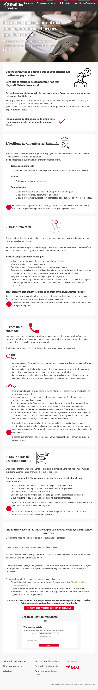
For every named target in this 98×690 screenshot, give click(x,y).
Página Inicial (13, 3)
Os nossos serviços (46, 3)
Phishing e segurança (12, 666)
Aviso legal (8, 671)
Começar (28, 3)
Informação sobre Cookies (14, 661)
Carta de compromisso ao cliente (46, 673)
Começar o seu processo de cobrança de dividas (49, 608)
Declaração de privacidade (46, 666)
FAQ (10, 8)
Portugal (83, 3)
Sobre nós (65, 3)
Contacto (90, 3)
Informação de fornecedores (47, 661)
